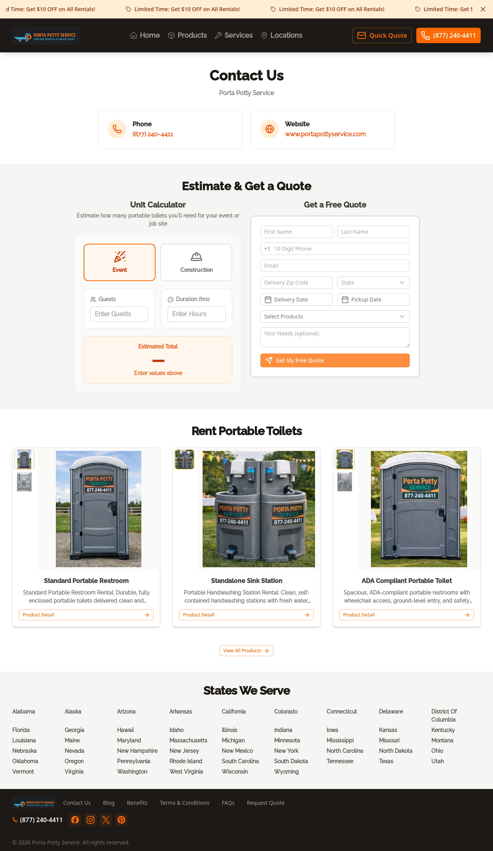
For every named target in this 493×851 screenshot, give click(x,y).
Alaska (73, 712)
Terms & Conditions (185, 802)
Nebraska (24, 751)
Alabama (23, 712)
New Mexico (237, 751)
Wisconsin (235, 772)
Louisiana (24, 740)
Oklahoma (25, 761)
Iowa (332, 730)
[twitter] (106, 820)
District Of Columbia (444, 716)
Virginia (74, 772)
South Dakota (291, 761)
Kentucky (443, 730)
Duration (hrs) (189, 299)
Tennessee (340, 761)
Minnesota (287, 740)
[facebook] (75, 820)
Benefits (137, 802)
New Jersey (184, 751)
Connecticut (342, 712)
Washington (132, 772)
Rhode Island (185, 761)
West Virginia (186, 772)
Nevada (74, 751)
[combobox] (373, 282)
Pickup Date (361, 299)
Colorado (285, 712)
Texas (386, 761)
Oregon (74, 761)
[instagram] (90, 820)
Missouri (389, 740)
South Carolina (240, 761)
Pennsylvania (133, 761)
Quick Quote (382, 35)
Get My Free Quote (294, 360)
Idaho (176, 730)
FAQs (228, 802)
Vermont (23, 772)
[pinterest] (121, 820)
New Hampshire (137, 751)
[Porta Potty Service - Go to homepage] (46, 35)
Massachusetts (188, 740)
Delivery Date (286, 299)
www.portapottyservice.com (325, 134)
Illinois (229, 730)
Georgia (74, 730)
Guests (103, 299)
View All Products (246, 650)
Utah (437, 761)
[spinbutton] (119, 314)
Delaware (391, 712)
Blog (109, 802)
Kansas (388, 730)
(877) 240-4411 (448, 35)
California (234, 712)
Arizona (126, 712)
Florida (21, 730)
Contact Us (77, 802)
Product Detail (86, 614)
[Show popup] (404, 282)
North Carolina (345, 751)
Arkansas (180, 712)
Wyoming (286, 772)
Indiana (283, 730)
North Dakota (396, 751)
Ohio (437, 751)
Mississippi (340, 740)
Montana (442, 740)
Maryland (129, 740)
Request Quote (266, 802)
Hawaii (125, 730)
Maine (72, 740)
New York (286, 751)
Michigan (233, 740)
